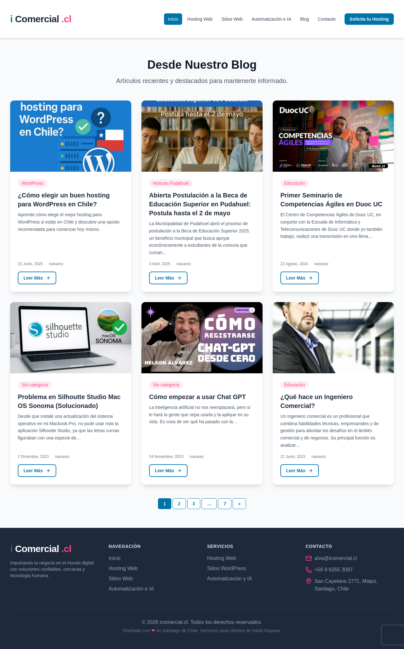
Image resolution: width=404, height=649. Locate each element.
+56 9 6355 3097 (333, 569)
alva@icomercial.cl (335, 558)
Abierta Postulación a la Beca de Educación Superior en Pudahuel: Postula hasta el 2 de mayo (200, 204)
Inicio (173, 19)
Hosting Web (200, 19)
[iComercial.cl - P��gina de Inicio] (40, 19)
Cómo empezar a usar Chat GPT (197, 396)
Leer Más (37, 277)
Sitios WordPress (226, 568)
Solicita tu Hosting (369, 19)
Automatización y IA (229, 578)
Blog (304, 19)
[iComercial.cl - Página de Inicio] (40, 549)
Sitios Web (232, 19)
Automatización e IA (271, 19)
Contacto (327, 19)
